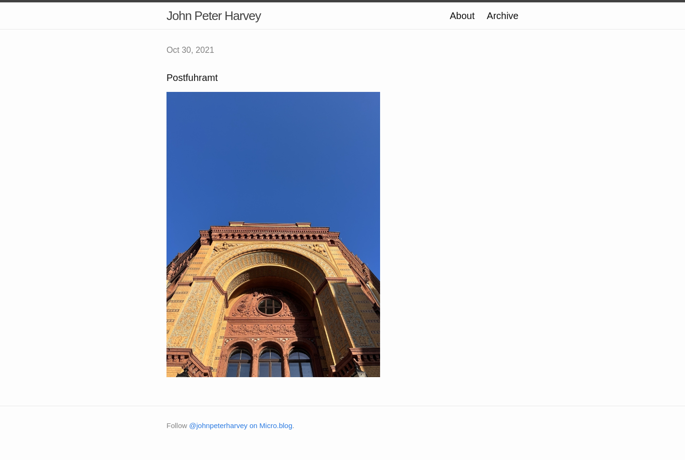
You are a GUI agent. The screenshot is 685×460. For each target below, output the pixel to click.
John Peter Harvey (213, 16)
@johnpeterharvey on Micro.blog (241, 425)
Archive (503, 15)
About (462, 15)
